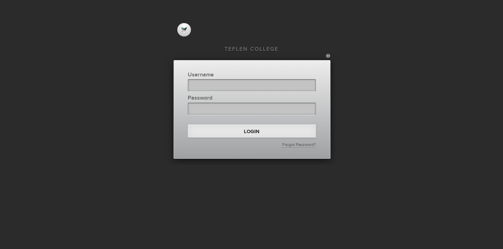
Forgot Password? (299, 144)
